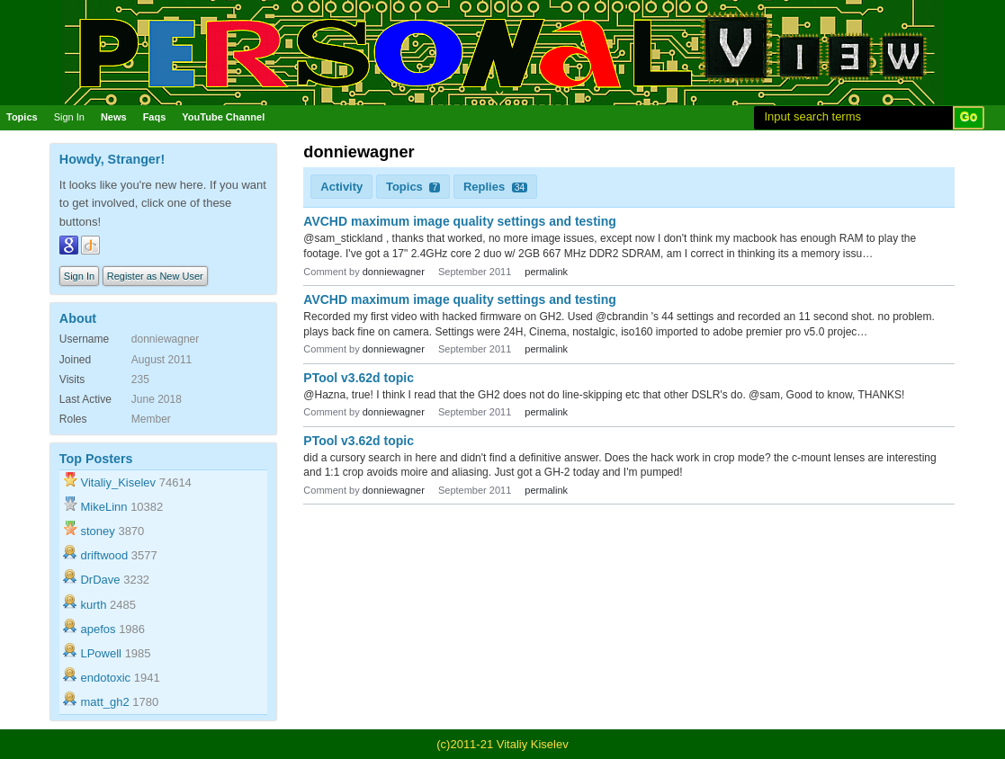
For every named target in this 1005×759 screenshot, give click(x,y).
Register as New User (155, 276)
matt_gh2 (104, 702)
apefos (97, 629)
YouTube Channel (223, 117)
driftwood (104, 555)
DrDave (100, 579)
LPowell (100, 653)
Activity (341, 186)
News (114, 117)
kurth (93, 605)
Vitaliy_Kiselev (118, 482)
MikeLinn (103, 506)
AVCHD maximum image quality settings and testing (459, 221)
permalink (546, 271)
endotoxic (105, 677)
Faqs (154, 117)
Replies (495, 186)
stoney (97, 531)
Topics (22, 117)
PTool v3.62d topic (358, 378)
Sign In (69, 117)
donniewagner (394, 271)
